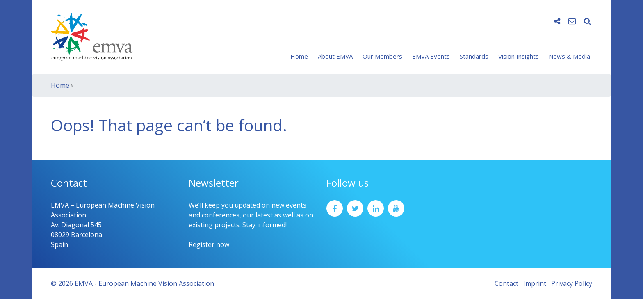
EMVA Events (431, 56)
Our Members (382, 56)
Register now (209, 244)
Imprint (534, 283)
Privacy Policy (571, 283)
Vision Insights (518, 56)
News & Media (569, 56)
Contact (506, 283)
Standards (474, 56)
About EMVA (335, 56)
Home (299, 56)
